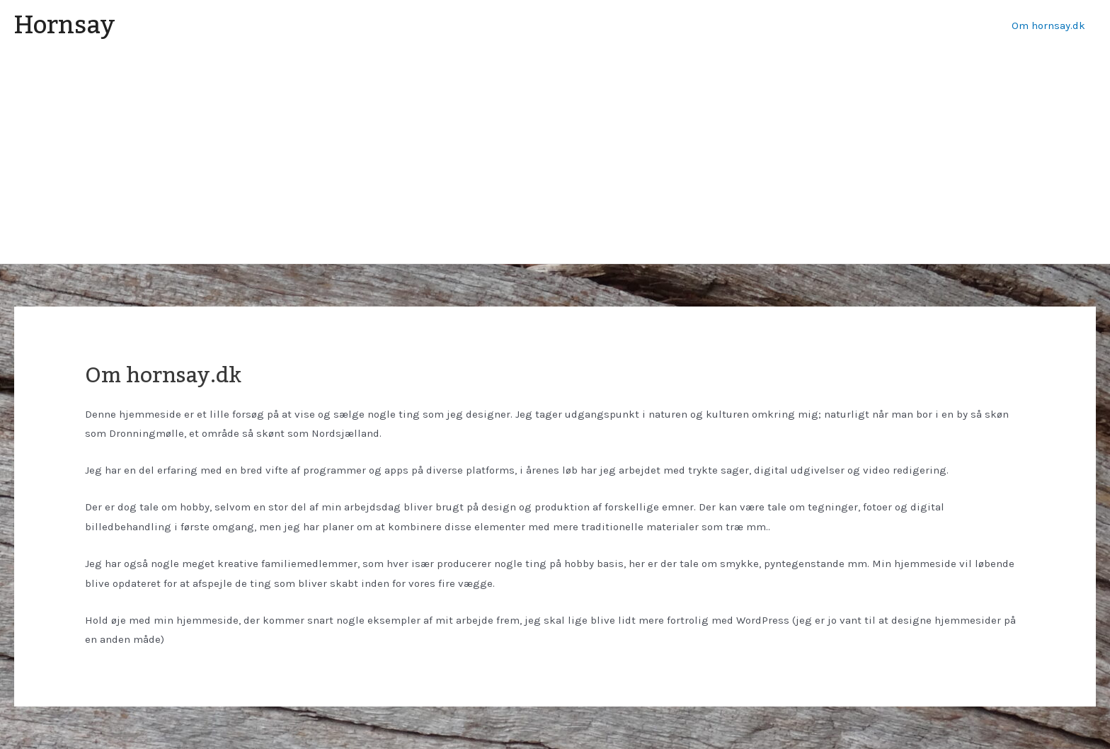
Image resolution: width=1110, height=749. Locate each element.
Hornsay (64, 25)
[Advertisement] (555, 157)
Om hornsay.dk (1048, 25)
